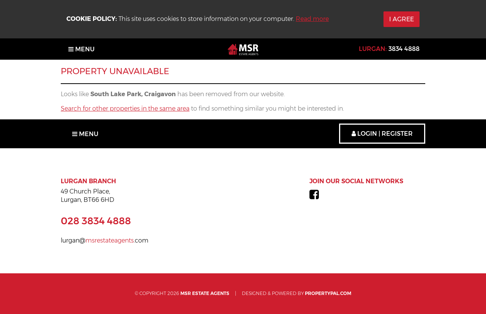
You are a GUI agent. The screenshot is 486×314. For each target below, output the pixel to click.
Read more (312, 18)
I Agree (401, 19)
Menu (81, 49)
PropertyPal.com (328, 293)
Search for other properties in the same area (125, 108)
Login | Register (382, 133)
